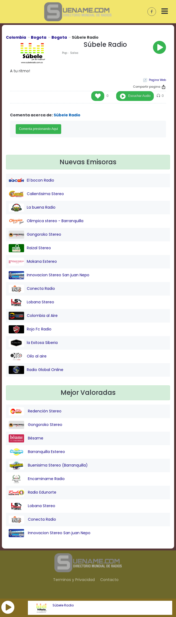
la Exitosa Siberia (33, 343)
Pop (64, 53)
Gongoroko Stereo (35, 235)
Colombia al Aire (33, 316)
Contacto (109, 579)
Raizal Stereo (30, 248)
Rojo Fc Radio (30, 329)
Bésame (26, 438)
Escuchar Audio (139, 96)
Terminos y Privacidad (74, 579)
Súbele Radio (63, 605)
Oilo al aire (28, 356)
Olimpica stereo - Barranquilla (46, 221)
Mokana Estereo (33, 262)
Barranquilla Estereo (37, 452)
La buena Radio (32, 208)
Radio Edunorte (32, 492)
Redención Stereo (35, 411)
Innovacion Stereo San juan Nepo (49, 275)
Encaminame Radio (37, 479)
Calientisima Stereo (36, 194)
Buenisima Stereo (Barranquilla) (48, 465)
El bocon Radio (31, 180)
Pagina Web (157, 80)
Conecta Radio (32, 289)
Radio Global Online (36, 370)
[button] (7, 607)
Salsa (74, 53)
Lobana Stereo (31, 302)
